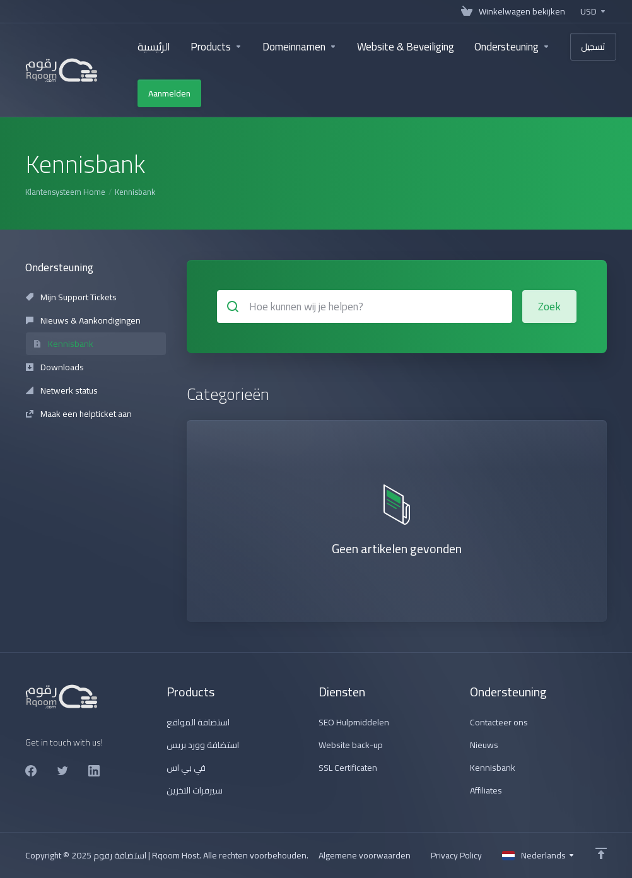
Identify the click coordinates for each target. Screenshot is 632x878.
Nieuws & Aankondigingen (83, 320)
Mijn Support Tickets (71, 297)
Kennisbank (63, 344)
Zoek (549, 306)
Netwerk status (62, 390)
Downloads (55, 367)
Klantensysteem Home (65, 191)
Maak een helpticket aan (79, 414)
